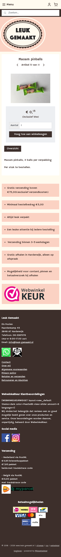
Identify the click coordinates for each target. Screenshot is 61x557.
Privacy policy (9, 373)
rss (47, 546)
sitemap (40, 546)
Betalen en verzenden (13, 376)
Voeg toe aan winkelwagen (30, 134)
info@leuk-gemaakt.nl (21, 342)
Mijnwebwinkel (41, 551)
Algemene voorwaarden (14, 369)
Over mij (6, 365)
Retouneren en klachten (15, 380)
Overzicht (13, 148)
